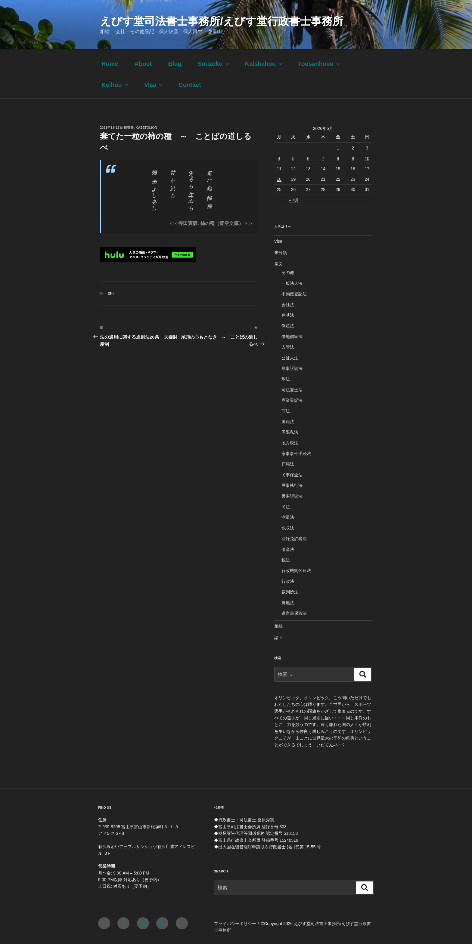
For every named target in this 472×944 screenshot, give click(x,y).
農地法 (287, 602)
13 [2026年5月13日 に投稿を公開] (308, 168)
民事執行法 (292, 485)
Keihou (115, 84)
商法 (285, 410)
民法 (285, 506)
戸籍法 (287, 464)
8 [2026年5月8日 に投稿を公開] (338, 158)
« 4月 (294, 200)
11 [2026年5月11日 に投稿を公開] (279, 168)
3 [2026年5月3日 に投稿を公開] (367, 148)
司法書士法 (292, 389)
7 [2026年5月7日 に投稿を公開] (323, 158)
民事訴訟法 (292, 496)
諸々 (111, 293)
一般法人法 (292, 283)
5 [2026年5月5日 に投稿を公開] (293, 158)
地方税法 (289, 443)
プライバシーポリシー (235, 923)
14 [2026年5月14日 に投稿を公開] (323, 168)
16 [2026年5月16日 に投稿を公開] (352, 168)
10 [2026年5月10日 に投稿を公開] (367, 158)
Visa (154, 84)
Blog (174, 63)
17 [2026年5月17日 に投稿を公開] (367, 168)
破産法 (287, 549)
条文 (278, 263)
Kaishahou (264, 63)
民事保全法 (292, 474)
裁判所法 (289, 591)
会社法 (287, 304)
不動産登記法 (294, 293)
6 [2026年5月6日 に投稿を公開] (308, 158)
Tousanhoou (319, 63)
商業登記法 (292, 400)
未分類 (280, 252)
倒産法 (287, 325)
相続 (278, 626)
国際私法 (289, 432)
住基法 (287, 315)
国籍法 (287, 421)
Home (109, 63)
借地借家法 (292, 336)
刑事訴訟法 (292, 368)
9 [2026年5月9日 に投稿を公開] (353, 158)
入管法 (287, 347)
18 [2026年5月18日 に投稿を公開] (279, 179)
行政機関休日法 (296, 570)
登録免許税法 (294, 538)
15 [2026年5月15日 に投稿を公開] (338, 168)
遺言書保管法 (294, 613)
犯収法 (287, 528)
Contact (190, 84)
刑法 (285, 379)
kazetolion (146, 127)
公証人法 (289, 357)
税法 (285, 560)
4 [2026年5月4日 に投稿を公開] (279, 158)
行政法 (287, 581)
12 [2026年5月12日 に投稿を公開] (293, 168)
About (143, 63)
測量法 (287, 517)
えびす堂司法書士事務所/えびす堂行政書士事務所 (221, 21)
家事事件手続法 (296, 453)
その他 (287, 272)
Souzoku (213, 63)
